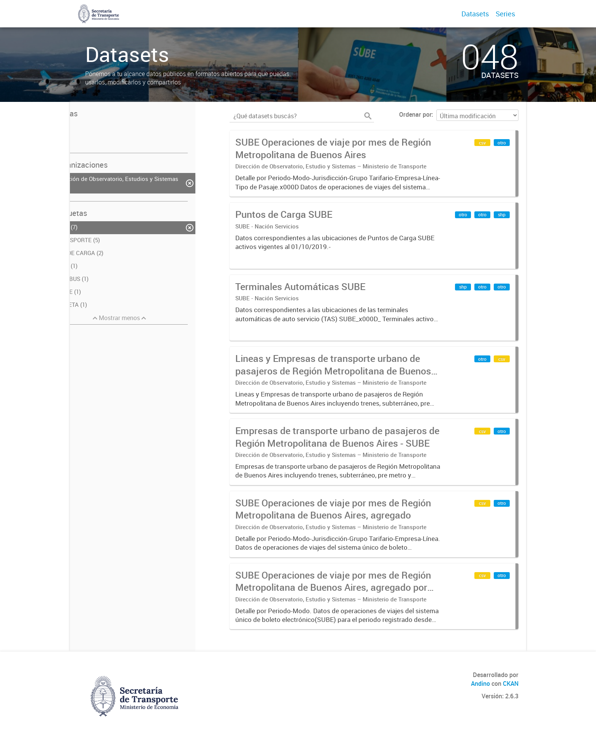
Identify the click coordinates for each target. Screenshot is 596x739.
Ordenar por (415, 114)
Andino (480, 683)
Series (505, 13)
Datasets (475, 13)
